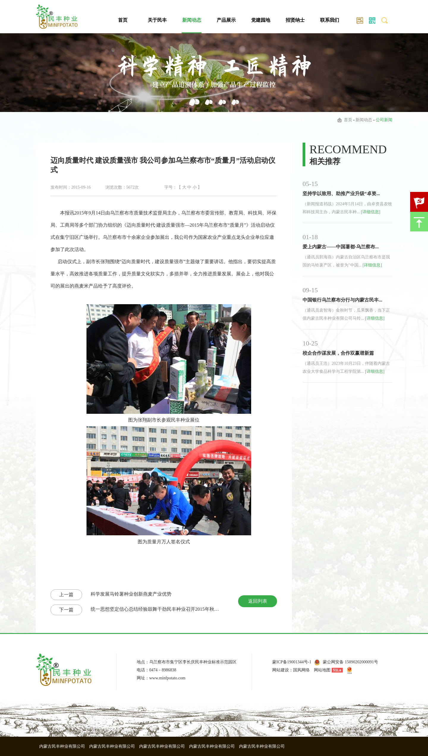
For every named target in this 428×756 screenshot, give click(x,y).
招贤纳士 (295, 20)
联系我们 (329, 20)
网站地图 (322, 670)
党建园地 (260, 20)
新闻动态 (191, 20)
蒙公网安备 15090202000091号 (350, 662)
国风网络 (301, 670)
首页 (123, 20)
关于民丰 (157, 20)
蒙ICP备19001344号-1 (291, 662)
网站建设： (282, 670)
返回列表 (257, 601)
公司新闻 (384, 120)
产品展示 (226, 20)
